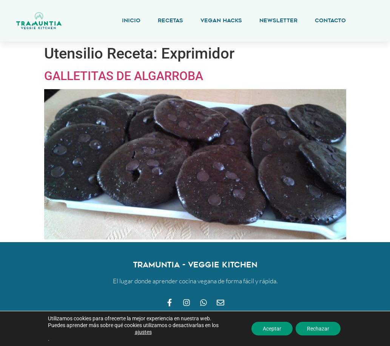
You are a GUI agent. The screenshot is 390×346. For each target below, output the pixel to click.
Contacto (330, 20)
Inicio (131, 20)
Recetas (170, 20)
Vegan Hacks (221, 20)
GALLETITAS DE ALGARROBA (123, 76)
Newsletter (278, 20)
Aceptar (272, 329)
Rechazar (318, 329)
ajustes (143, 332)
